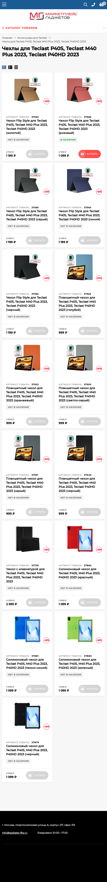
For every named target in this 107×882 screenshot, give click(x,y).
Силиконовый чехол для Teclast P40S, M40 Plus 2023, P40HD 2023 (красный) (79, 573)
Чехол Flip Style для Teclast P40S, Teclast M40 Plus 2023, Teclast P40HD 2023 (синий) (79, 215)
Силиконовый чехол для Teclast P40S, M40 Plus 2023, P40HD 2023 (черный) (27, 750)
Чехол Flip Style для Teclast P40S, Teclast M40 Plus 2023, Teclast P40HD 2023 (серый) (27, 215)
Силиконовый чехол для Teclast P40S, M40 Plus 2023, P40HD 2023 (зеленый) (79, 664)
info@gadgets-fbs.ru (14, 832)
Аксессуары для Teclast (32, 37)
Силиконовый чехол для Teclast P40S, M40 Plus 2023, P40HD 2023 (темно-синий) (27, 664)
